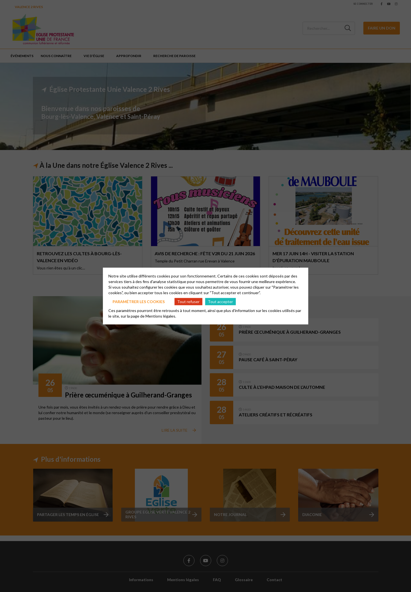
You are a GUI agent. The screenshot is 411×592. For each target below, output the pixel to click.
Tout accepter (220, 301)
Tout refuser (188, 301)
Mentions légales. (160, 316)
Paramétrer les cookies (139, 301)
